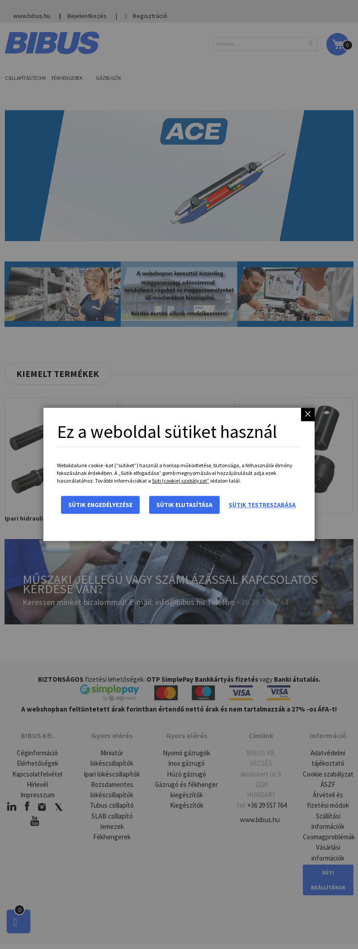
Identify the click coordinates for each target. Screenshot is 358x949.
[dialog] (179, 474)
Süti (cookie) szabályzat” (180, 481)
